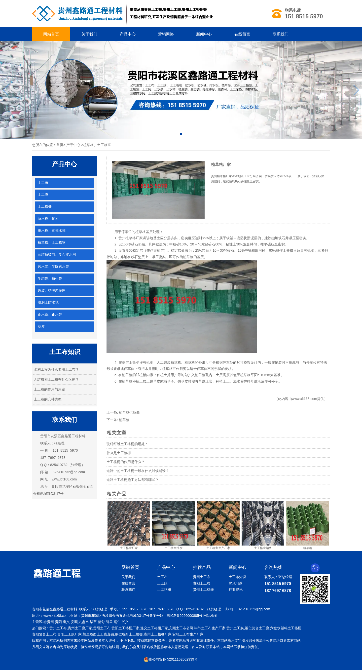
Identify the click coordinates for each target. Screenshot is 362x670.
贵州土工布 (201, 577)
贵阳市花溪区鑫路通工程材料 (62, 436)
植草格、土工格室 (52, 242)
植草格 (124, 420)
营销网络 (166, 34)
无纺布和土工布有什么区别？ (56, 379)
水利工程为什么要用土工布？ (56, 369)
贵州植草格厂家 (130, 238)
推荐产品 (202, 567)
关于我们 (89, 34)
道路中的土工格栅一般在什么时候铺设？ (138, 471)
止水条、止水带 (50, 314)
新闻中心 (204, 34)
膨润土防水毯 (48, 302)
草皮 (41, 326)
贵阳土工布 (201, 583)
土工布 (43, 183)
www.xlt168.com (64, 479)
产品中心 (128, 34)
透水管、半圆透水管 (53, 267)
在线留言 (242, 34)
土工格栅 (45, 206)
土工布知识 (237, 577)
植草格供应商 (129, 412)
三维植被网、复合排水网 (57, 254)
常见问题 (236, 583)
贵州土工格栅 (203, 589)
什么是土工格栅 (119, 453)
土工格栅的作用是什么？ (126, 462)
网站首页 (51, 34)
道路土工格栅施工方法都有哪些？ (133, 480)
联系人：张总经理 (278, 577)
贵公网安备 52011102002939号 (171, 659)
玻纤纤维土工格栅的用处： (127, 444)
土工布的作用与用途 (49, 389)
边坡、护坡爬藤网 (52, 290)
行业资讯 (236, 589)
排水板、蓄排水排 (52, 231)
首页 (59, 145)
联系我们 (281, 34)
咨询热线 (273, 567)
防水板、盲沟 (48, 219)
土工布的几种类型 (48, 399)
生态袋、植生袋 (50, 278)
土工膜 (43, 195)
